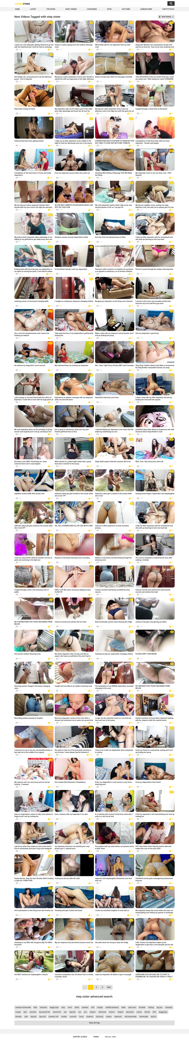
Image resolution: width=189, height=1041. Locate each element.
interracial (102, 1012)
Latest (33, 9)
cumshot (73, 1017)
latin (25, 1012)
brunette (142, 1007)
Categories (92, 9)
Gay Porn (126, 9)
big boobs (130, 1012)
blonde (147, 1012)
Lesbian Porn (146, 9)
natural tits (57, 1012)
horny (81, 1017)
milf (92, 1007)
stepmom (118, 1017)
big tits (153, 1017)
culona (139, 1012)
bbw (35, 1007)
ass (65, 1012)
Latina (22, 3)
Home (17, 9)
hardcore (90, 1017)
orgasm (93, 1012)
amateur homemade (23, 1007)
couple (18, 1012)
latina (77, 1007)
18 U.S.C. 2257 (110, 1037)
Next (109, 987)
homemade (143, 1017)
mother (64, 1017)
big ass (159, 1007)
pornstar (33, 1012)
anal (26, 1017)
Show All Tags (94, 1023)
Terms (96, 1037)
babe (123, 1007)
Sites (109, 9)
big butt (33, 1017)
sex (79, 1012)
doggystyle (163, 1012)
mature (108, 1017)
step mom (132, 1007)
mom (70, 1007)
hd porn (112, 1012)
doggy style (54, 1007)
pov (85, 1012)
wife (154, 1012)
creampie (168, 1007)
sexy (63, 1007)
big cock (42, 1017)
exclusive (43, 1007)
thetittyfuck (168, 9)
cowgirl (100, 1007)
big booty (99, 1017)
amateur (85, 1007)
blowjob (18, 1017)
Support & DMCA (80, 1037)
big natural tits (44, 1012)
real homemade (130, 1017)
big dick (72, 1012)
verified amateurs (112, 1007)
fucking (151, 1007)
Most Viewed (71, 9)
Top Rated (50, 9)
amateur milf (53, 1017)
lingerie (120, 1012)
